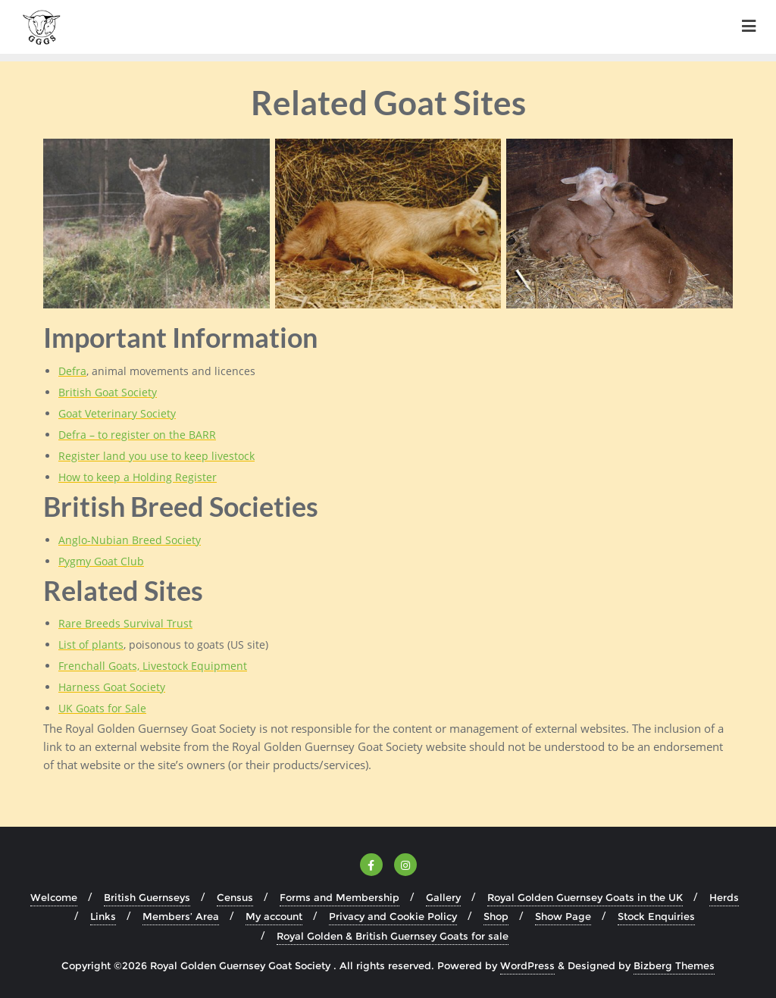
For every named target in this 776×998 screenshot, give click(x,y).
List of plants (91, 644)
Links (103, 916)
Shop (495, 916)
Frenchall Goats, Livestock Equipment (152, 666)
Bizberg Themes (674, 965)
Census (235, 897)
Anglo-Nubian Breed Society (129, 540)
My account (274, 916)
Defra (72, 371)
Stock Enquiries (656, 916)
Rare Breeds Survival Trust (125, 623)
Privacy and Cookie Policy (393, 916)
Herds (724, 897)
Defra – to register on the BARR (137, 434)
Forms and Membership (339, 897)
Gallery (443, 897)
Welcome (53, 897)
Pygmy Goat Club (101, 561)
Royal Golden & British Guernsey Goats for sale (392, 936)
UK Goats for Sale (102, 708)
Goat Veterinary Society (117, 413)
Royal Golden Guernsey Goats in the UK (585, 897)
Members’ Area (180, 916)
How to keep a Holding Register (137, 477)
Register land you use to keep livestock (156, 456)
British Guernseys (147, 897)
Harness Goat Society (111, 687)
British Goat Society (107, 392)
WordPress (527, 965)
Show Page (563, 916)
